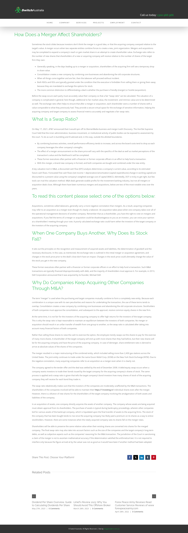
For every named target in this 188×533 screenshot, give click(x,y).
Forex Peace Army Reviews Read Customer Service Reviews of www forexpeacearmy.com (134, 505)
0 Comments (54, 508)
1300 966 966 (165, 15)
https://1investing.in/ (104, 389)
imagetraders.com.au (111, 529)
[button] (34, 496)
